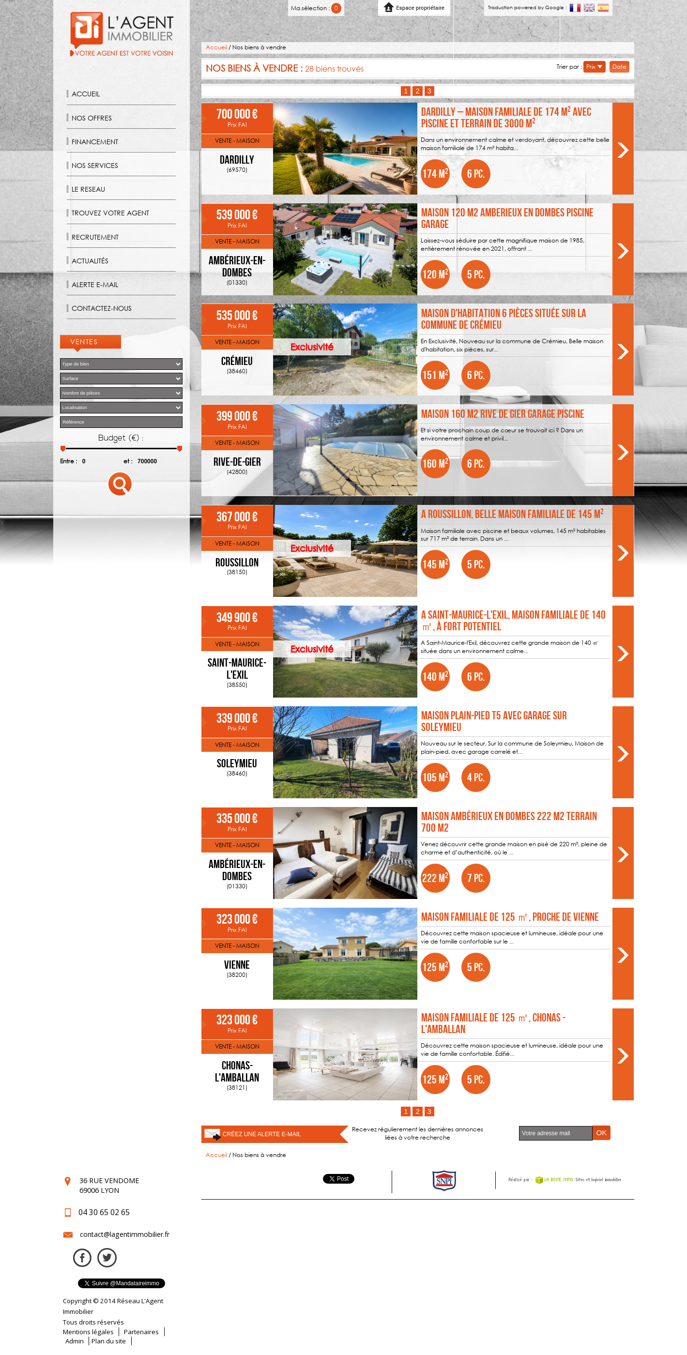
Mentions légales (88, 1331)
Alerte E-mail (95, 284)
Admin (74, 1341)
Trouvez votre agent (110, 213)
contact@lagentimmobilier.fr (124, 1234)
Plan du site (109, 1341)
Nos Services (95, 165)
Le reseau (88, 189)
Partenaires (141, 1331)
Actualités (90, 261)
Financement (95, 141)
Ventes (84, 341)
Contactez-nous (102, 308)
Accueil (86, 94)
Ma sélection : (316, 8)
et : (127, 461)
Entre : (68, 461)
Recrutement (95, 237)
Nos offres (92, 118)
